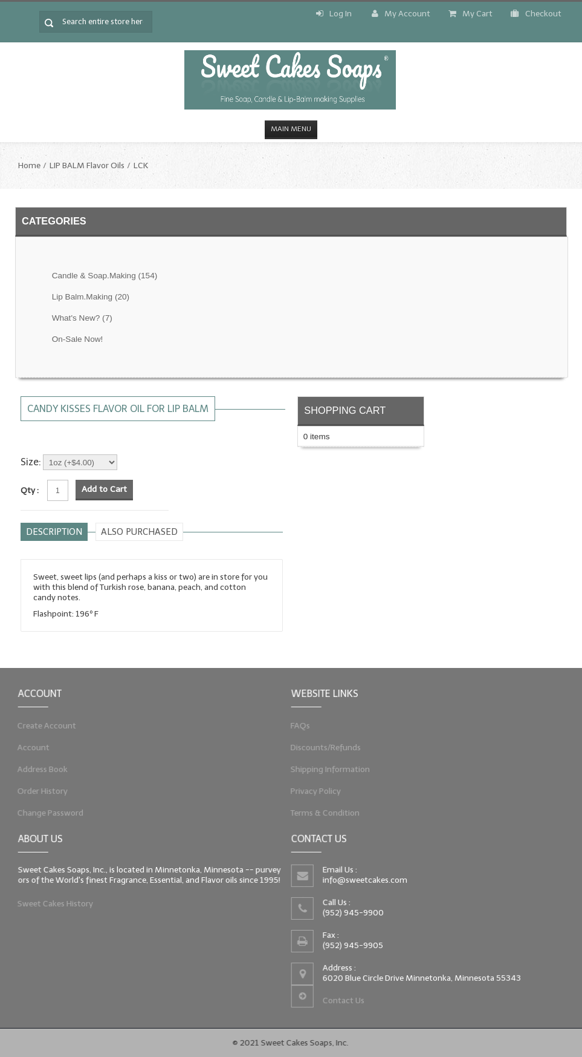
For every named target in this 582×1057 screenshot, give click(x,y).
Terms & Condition (319, 818)
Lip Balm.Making (90, 296)
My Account (401, 13)
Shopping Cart (345, 410)
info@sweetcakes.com (362, 878)
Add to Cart (104, 489)
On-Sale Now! (77, 339)
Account (25, 746)
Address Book (35, 770)
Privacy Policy (308, 795)
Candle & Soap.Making (105, 275)
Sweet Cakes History (49, 906)
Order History (35, 795)
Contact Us (340, 1005)
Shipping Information (324, 770)
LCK (141, 165)
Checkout (536, 13)
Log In (334, 13)
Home (29, 165)
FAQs (291, 723)
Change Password (44, 818)
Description (54, 531)
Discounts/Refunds (319, 746)
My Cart (470, 13)
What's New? (82, 317)
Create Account (40, 723)
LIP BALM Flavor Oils (87, 165)
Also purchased (139, 531)
